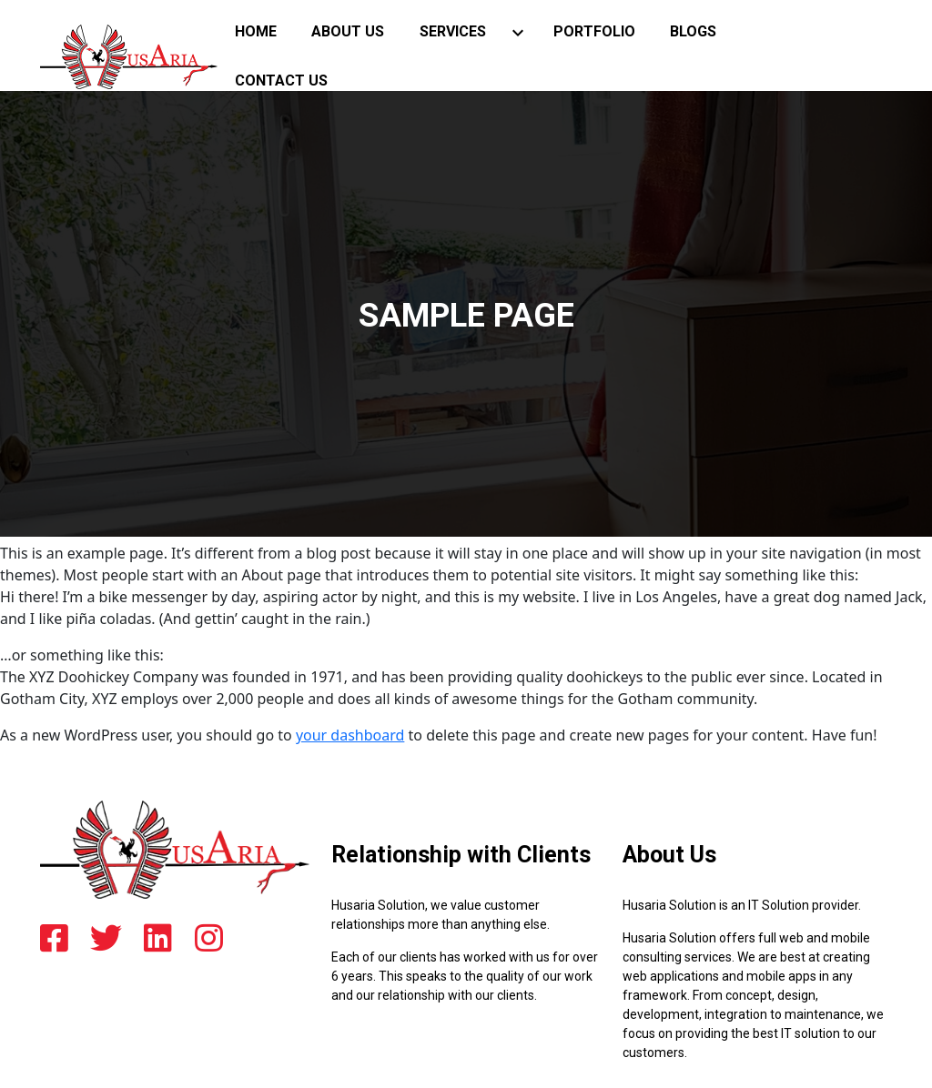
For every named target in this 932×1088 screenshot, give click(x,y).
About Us (347, 31)
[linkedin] (158, 940)
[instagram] (209, 940)
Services (453, 31)
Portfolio (594, 31)
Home (256, 31)
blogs (693, 31)
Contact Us (281, 80)
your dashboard (350, 735)
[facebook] (54, 940)
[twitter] (106, 940)
